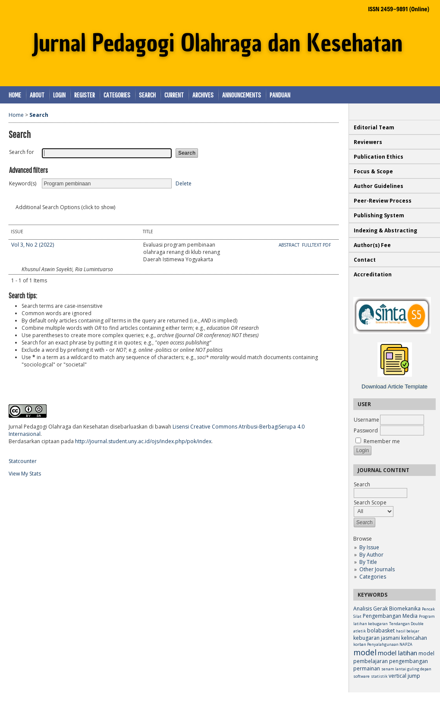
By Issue (369, 547)
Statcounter (23, 461)
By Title (368, 562)
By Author (371, 554)
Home (15, 95)
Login (59, 95)
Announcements (241, 95)
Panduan (280, 95)
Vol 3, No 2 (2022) (32, 244)
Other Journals (377, 569)
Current (174, 95)
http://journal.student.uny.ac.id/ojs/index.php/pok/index (143, 441)
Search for (21, 152)
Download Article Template (394, 386)
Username (366, 419)
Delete (184, 183)
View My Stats (25, 473)
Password (366, 430)
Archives (203, 95)
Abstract (290, 245)
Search (147, 95)
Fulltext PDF (316, 245)
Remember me (382, 441)
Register (84, 95)
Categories (372, 576)
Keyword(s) (22, 183)
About (37, 95)
